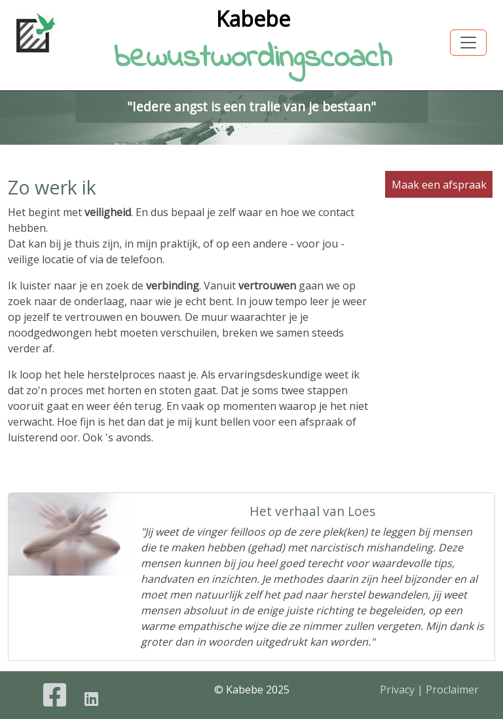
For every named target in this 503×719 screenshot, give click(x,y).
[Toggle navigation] (468, 42)
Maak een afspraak (439, 184)
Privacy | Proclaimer (429, 689)
